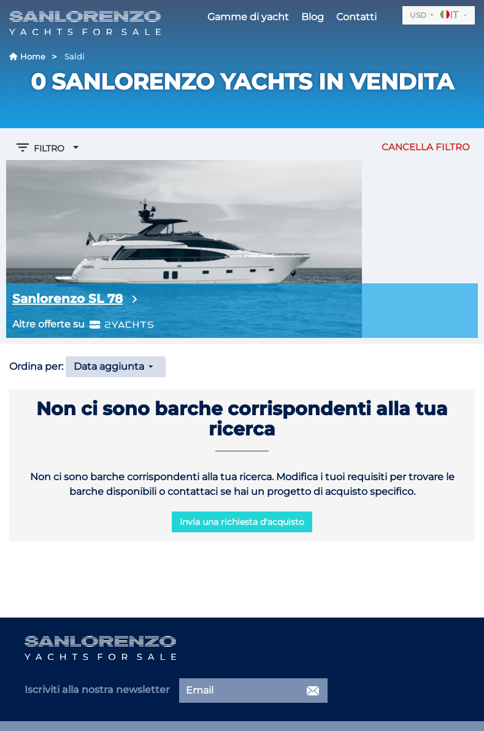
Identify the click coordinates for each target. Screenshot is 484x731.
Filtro (49, 147)
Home (27, 56)
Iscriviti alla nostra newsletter (97, 689)
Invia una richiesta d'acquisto (242, 521)
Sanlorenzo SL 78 (67, 298)
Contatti (356, 17)
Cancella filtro (426, 147)
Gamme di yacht (248, 17)
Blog (312, 17)
